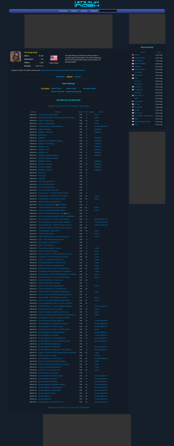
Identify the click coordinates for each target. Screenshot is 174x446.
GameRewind (138, 107)
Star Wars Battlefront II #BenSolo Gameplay (50, 326)
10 (64, 106)
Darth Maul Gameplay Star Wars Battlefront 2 (51, 320)
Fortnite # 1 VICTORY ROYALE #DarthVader (51, 265)
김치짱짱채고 (138, 72)
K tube (136, 124)
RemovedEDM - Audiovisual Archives (144, 116)
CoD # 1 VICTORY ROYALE (46, 184)
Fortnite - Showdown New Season (48, 251)
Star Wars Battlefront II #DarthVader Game (50, 387)
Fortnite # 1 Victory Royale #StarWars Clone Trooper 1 (53, 364)
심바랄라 (137, 110)
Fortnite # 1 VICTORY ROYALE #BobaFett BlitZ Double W (54, 294)
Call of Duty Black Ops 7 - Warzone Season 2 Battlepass (54, 222)
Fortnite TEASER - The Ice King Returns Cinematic (52, 297)
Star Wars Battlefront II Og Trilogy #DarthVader (51, 332)
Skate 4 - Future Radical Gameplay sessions (51, 239)
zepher (136, 78)
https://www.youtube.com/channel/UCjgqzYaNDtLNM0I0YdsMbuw (63, 70)
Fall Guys (97, 355)
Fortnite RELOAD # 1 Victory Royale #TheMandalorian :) (54, 291)
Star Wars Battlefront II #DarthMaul (48, 335)
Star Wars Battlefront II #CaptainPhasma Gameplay (53, 323)
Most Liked (72, 88)
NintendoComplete (139, 57)
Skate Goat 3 (42, 172)
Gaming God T (138, 84)
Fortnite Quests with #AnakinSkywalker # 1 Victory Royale (54, 271)
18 (80, 106)
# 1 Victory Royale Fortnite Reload (48, 114)
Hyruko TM (137, 81)
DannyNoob (137, 92)
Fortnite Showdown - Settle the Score (48, 230)
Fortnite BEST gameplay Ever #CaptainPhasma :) (52, 288)
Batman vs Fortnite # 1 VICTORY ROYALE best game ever (55, 254)
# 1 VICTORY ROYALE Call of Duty (48, 190)
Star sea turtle (138, 113)
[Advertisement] (68, 31)
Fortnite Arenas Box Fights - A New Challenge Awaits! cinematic (56, 117)
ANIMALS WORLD (139, 69)
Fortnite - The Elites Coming (46, 123)
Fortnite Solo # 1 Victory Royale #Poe (49, 370)
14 (72, 106)
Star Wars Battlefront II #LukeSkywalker (49, 390)
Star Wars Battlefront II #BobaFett (48, 381)
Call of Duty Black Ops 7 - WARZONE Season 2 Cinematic (55, 225)
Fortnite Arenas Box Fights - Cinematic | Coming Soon (53, 236)
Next (87, 106)
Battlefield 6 (98, 129)
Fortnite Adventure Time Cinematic (48, 373)
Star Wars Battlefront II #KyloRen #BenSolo (50, 376)
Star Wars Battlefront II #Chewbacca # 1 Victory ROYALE (54, 349)
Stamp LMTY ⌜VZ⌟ (139, 95)
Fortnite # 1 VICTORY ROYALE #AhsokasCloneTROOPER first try (57, 315)
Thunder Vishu (138, 75)
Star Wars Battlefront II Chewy (46, 393)
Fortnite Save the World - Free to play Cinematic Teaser (54, 277)
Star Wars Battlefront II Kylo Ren (47, 378)
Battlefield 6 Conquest (44, 161)
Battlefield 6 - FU (43, 152)
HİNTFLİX (137, 55)
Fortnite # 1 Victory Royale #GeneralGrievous (51, 286)
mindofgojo (137, 66)
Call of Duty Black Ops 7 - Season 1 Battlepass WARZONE (55, 306)
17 (78, 106)
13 (70, 106)
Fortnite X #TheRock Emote (46, 233)
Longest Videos (90, 88)
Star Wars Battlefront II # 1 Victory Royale (50, 358)
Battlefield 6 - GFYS (44, 149)
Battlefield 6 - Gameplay (45, 164)
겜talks (136, 118)
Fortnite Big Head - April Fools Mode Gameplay (51, 199)
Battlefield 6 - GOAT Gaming (46, 143)
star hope (137, 104)
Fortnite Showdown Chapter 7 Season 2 (49, 248)
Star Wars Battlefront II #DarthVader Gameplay (51, 384)
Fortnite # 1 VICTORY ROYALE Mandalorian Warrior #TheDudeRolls (57, 352)
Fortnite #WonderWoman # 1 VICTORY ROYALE (52, 262)
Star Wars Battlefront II (101, 126)
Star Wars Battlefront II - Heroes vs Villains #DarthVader (54, 341)
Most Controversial (75, 91)
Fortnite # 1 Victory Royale (45, 120)
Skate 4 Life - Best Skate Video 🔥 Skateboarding (52, 204)
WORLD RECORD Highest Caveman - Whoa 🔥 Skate (54, 213)
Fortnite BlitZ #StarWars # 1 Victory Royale (50, 280)
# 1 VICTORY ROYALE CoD (46, 187)
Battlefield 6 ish (42, 135)
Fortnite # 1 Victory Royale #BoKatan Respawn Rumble (54, 300)
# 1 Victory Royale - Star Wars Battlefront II (50, 126)
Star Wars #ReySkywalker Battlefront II (49, 344)
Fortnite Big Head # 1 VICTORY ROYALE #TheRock (53, 196)
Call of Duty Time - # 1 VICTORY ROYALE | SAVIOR (53, 193)
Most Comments (59, 91)
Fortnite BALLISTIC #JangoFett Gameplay (50, 309)
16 (76, 106)
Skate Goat (41, 178)
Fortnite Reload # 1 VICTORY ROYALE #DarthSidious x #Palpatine (57, 274)
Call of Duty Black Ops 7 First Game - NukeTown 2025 (53, 219)
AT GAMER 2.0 (138, 89)
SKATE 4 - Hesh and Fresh (46, 245)
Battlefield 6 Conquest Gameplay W (48, 155)
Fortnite (97, 114)
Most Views (57, 88)
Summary (60, 77)
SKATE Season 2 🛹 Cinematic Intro (48, 242)
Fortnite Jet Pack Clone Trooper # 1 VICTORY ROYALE (54, 329)
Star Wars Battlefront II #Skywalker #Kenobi (50, 402)
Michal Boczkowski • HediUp (142, 121)
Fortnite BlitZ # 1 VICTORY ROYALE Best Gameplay (53, 257)
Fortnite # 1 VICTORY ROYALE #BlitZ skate (50, 259)
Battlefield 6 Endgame (44, 129)
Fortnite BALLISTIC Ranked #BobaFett (49, 367)
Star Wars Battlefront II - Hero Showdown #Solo (51, 338)
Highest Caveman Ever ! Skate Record (49, 201)
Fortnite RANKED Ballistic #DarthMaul (49, 283)
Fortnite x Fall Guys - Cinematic (47, 355)
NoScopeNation (138, 60)
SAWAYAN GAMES (139, 63)
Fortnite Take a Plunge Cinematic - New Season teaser (53, 268)
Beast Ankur (137, 87)
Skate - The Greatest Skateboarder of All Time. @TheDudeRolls (56, 216)
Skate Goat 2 (42, 175)
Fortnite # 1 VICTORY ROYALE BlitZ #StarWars (51, 361)
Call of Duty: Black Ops (101, 219)
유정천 (136, 98)
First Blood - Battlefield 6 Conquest (48, 158)
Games (78, 77)
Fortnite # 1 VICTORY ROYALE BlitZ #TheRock (51, 210)
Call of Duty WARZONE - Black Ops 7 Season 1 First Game (55, 303)
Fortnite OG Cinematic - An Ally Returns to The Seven (53, 312)
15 (74, 106)
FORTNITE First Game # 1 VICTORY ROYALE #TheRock (54, 228)
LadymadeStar (138, 101)
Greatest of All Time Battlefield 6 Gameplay (50, 141)
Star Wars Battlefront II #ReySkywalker (49, 346)
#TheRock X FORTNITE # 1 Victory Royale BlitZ (52, 207)
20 (84, 106)
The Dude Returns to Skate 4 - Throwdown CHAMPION (54, 317)
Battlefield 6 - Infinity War (45, 132)
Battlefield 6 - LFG (43, 146)
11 (66, 106)
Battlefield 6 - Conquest (45, 170)
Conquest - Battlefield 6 (45, 167)
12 (68, 106)
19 (82, 106)
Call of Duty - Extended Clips (46, 181)
